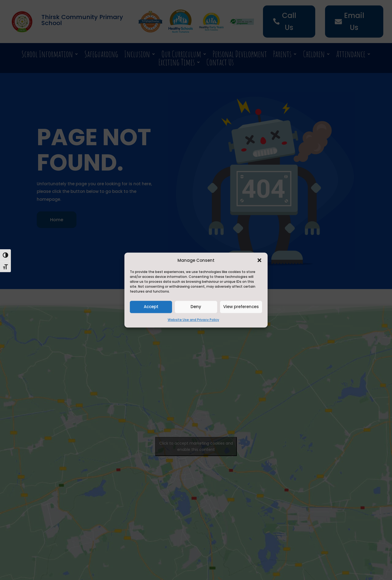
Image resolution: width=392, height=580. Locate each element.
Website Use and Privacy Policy (193, 319)
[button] (259, 260)
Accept (151, 307)
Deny (196, 307)
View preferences (241, 307)
